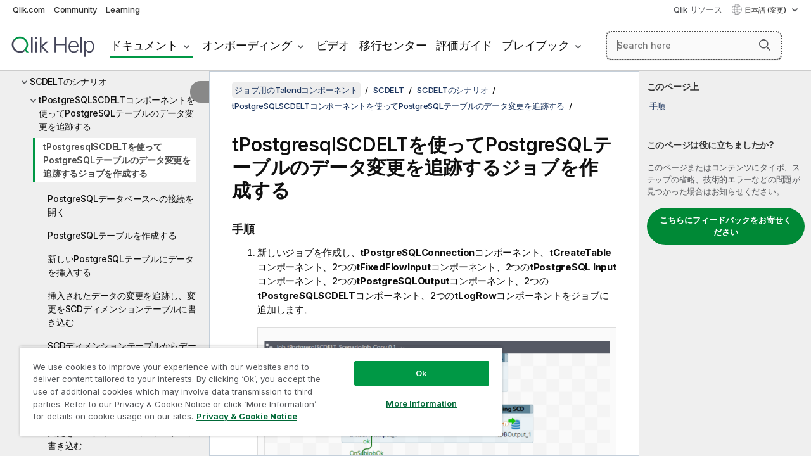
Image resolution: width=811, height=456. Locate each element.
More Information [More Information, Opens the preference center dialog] (411, 394)
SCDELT (388, 90)
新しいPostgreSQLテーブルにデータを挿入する (121, 265)
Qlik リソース (698, 9)
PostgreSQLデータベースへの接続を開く (121, 205)
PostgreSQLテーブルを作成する (112, 235)
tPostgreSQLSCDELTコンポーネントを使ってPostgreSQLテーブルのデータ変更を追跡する (117, 113)
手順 (657, 106)
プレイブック (536, 45)
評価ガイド (464, 45)
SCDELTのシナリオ (68, 81)
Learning (122, 9)
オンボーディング (247, 45)
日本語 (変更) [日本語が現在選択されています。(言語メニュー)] (766, 10)
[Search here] (694, 45)
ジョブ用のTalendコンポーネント (296, 90)
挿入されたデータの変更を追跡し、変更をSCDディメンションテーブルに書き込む (122, 308)
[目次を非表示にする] (199, 92)
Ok (412, 363)
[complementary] (725, 263)
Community (76, 9)
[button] (764, 45)
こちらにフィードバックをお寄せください (725, 226)
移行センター (393, 45)
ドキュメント (144, 45)
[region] (255, 386)
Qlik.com (29, 9)
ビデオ (333, 45)
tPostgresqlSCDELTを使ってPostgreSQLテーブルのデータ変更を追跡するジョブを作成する (117, 160)
